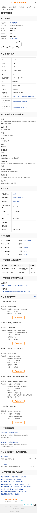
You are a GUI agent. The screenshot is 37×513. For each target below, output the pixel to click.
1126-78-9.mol (14, 38)
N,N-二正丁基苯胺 (6, 285)
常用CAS (16, 506)
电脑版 (17, 511)
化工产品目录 (12, 7)
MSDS (6, 506)
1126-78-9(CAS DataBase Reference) (23, 96)
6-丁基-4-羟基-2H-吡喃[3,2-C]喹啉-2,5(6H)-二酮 (16, 291)
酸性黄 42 (10, 489)
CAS (11, 506)
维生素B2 (17, 494)
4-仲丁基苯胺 (5, 476)
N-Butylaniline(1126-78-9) (19, 101)
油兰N (27, 484)
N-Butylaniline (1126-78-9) (19, 107)
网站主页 (4, 7)
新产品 (22, 508)
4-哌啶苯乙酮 (14, 476)
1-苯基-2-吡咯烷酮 (6, 484)
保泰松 (3, 489)
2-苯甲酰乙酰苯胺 (19, 484)
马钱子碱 (23, 476)
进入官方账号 (28, 504)
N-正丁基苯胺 (27, 240)
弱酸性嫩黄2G (19, 489)
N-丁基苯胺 (10, 9)
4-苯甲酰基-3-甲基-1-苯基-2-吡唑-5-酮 (12, 481)
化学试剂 (21, 7)
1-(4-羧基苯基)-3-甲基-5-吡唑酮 (10, 486)
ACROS (26, 247)
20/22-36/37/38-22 (17, 197)
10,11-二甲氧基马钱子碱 (8, 479)
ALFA (25, 251)
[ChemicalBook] (18, 2)
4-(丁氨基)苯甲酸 (26, 486)
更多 (35, 296)
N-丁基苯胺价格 (7, 428)
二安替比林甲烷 (22, 491)
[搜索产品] (32, 2)
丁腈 (25, 285)
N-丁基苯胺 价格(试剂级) (11, 260)
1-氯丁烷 (20, 285)
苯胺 (14, 285)
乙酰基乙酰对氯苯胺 (7, 494)
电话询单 (19, 317)
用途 (2, 119)
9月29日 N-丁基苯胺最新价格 (9, 432)
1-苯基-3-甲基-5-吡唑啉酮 (8, 491)
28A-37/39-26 (16, 201)
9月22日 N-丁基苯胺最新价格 (9, 442)
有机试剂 (29, 7)
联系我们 (11, 511)
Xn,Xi (13, 194)
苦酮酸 (19, 479)
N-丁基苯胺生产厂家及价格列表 (14, 452)
